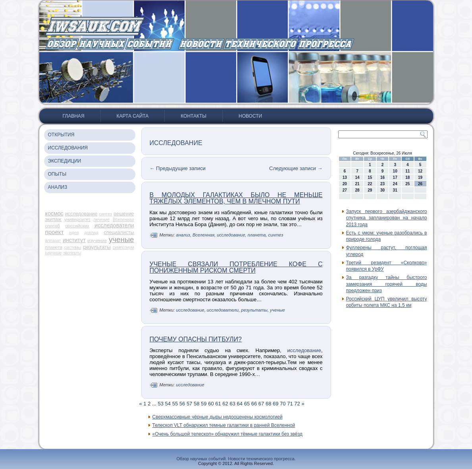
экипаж (53, 219)
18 (407, 177)
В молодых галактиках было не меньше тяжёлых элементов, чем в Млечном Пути (236, 198)
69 (275, 404)
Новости (250, 116)
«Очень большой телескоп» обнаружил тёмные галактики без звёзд (227, 434)
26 (420, 184)
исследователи (114, 225)
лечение (101, 219)
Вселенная (123, 219)
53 (161, 404)
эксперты (72, 252)
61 (218, 404)
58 (196, 404)
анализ (183, 235)
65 (247, 404)
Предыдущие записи (178, 168)
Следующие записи (295, 168)
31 (395, 190)
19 (420, 177)
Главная (74, 116)
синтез (105, 213)
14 (357, 177)
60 (211, 404)
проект (54, 232)
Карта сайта (133, 116)
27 (345, 190)
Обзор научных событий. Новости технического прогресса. (235, 458)
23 (382, 184)
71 (290, 404)
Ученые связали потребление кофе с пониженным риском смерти (236, 267)
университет (77, 219)
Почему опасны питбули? (196, 339)
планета (53, 247)
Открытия (61, 135)
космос (54, 213)
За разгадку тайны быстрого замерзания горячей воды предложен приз (386, 284)
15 (370, 177)
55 (175, 404)
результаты (97, 247)
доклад (91, 232)
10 (395, 171)
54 (168, 404)
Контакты (193, 116)
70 (282, 404)
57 (189, 404)
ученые (121, 239)
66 (254, 404)
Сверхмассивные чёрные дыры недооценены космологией (217, 417)
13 (345, 177)
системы (72, 247)
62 (225, 404)
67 (261, 404)
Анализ (57, 187)
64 (240, 404)
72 (297, 404)
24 (395, 184)
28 (357, 190)
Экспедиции (64, 161)
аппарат (53, 240)
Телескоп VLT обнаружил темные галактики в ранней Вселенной (223, 425)
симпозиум (123, 247)
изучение (97, 240)
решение (124, 214)
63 (232, 404)
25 (407, 184)
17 (395, 177)
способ (52, 225)
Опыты (57, 174)
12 (420, 171)
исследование (81, 214)
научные (53, 252)
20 (345, 184)
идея (74, 232)
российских (77, 225)
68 (268, 404)
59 (203, 404)
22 (370, 184)
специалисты (119, 232)
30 (382, 190)
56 (182, 404)
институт (74, 240)
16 (382, 177)
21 (357, 184)
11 (407, 171)
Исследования (68, 148)
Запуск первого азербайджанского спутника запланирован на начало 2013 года (386, 218)
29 (370, 190)
